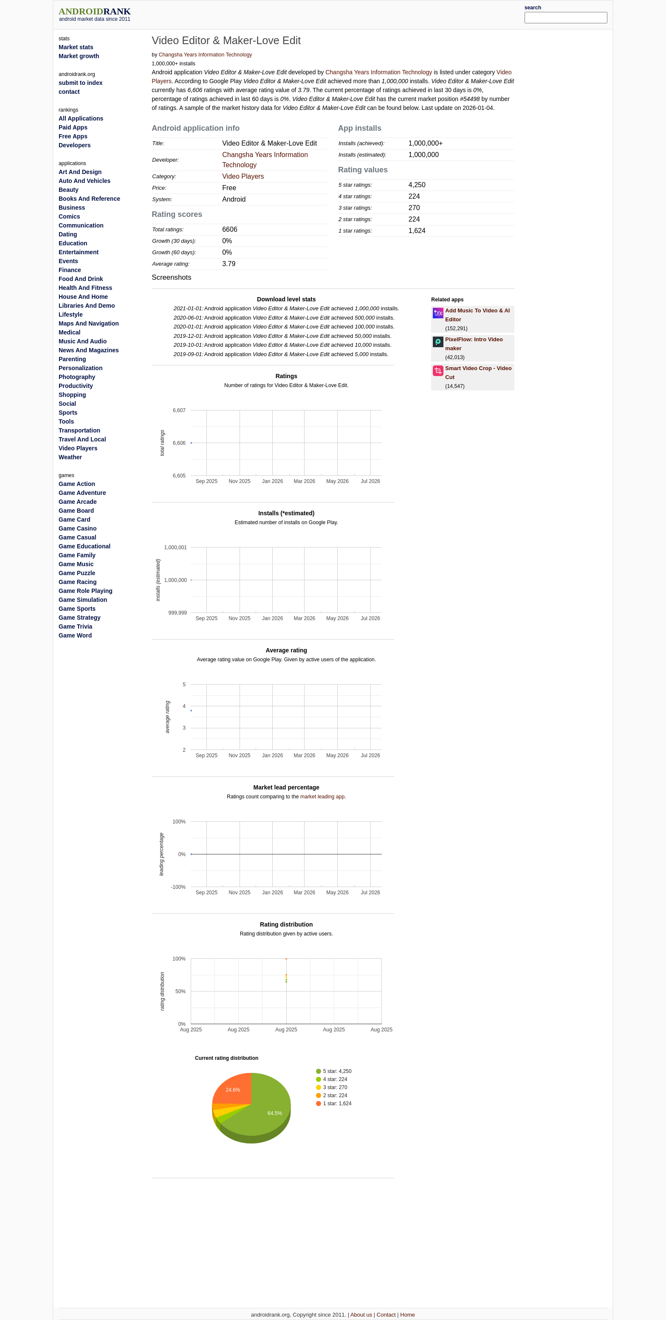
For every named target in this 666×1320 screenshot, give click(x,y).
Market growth (79, 56)
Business (72, 207)
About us (361, 1315)
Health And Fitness (85, 287)
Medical (69, 332)
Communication (81, 225)
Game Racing (77, 582)
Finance (70, 270)
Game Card (74, 519)
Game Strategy (80, 617)
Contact (386, 1315)
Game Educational (84, 546)
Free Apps (73, 136)
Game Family (77, 555)
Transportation (79, 430)
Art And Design (80, 172)
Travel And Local (82, 439)
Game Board (76, 510)
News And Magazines (89, 350)
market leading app (322, 797)
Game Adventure (82, 492)
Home (407, 1315)
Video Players (243, 176)
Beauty (69, 189)
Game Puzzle (77, 573)
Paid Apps (73, 127)
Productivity (76, 385)
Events (68, 261)
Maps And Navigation (89, 323)
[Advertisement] (356, 13)
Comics (69, 216)
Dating (68, 234)
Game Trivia (75, 626)
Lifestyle (71, 314)
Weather (70, 457)
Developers (74, 145)
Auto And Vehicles (84, 180)
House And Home (83, 296)
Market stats (76, 47)
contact (69, 91)
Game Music (76, 564)
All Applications (81, 118)
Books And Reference (89, 198)
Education (73, 243)
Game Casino (77, 528)
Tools (66, 421)
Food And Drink (81, 278)
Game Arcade (78, 501)
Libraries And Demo (87, 305)
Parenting (72, 359)
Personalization (80, 368)
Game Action (77, 483)
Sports (68, 412)
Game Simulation (83, 599)
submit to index (80, 82)
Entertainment (79, 252)
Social (67, 403)
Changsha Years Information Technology (205, 55)
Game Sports (77, 608)
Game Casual (77, 537)
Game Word (75, 635)
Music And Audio (83, 341)
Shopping (72, 394)
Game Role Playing (86, 590)
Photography (77, 377)
